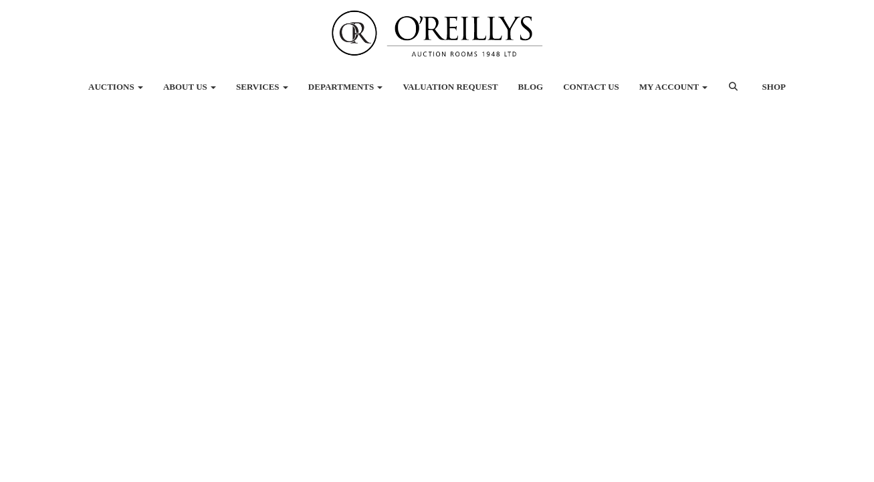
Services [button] (262, 87)
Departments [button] (345, 87)
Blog (531, 87)
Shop (774, 87)
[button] (735, 93)
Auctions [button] (115, 87)
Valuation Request (450, 87)
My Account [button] (673, 87)
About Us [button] (189, 87)
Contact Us (591, 87)
